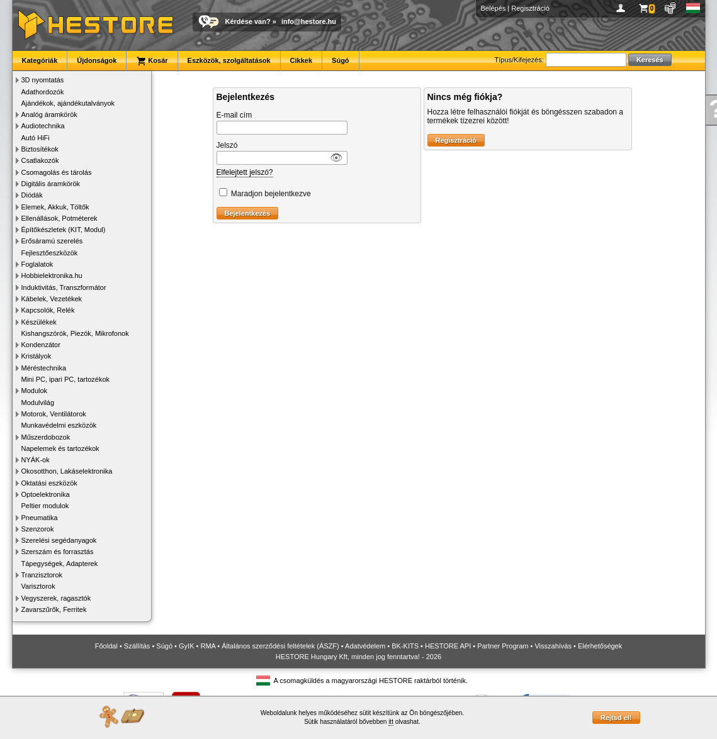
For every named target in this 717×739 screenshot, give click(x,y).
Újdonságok (96, 60)
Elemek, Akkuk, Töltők (55, 207)
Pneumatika (39, 517)
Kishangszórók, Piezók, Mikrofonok (75, 333)
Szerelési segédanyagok (59, 540)
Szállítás (137, 646)
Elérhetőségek (600, 646)
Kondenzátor (40, 344)
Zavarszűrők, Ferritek (54, 609)
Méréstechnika (44, 368)
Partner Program (502, 646)
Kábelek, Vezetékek (51, 299)
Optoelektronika (45, 494)
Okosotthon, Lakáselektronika (67, 471)
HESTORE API (448, 646)
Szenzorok (37, 529)
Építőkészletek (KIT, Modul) (63, 229)
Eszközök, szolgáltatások (229, 60)
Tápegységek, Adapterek (59, 563)
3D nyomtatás (42, 80)
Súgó (340, 60)
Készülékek (39, 322)
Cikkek (301, 60)
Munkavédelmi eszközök (59, 425)
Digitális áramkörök (51, 183)
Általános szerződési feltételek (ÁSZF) (280, 646)
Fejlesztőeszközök (49, 253)
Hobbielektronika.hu (51, 275)
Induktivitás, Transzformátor (63, 287)
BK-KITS (405, 646)
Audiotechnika (43, 126)
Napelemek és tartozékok (60, 448)
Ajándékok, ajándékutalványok (68, 103)
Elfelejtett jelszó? (245, 172)
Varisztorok (38, 586)
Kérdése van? (248, 21)
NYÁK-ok (35, 460)
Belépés (493, 8)
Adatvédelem (365, 646)
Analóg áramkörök (49, 114)
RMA (207, 646)
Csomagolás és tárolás (56, 172)
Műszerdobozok (46, 437)
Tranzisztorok (42, 575)
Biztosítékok (40, 149)
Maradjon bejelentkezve (271, 193)
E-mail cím (234, 115)
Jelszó (227, 145)
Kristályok (36, 356)
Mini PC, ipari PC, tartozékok (65, 379)
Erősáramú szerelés (52, 241)
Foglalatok (37, 264)
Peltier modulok (45, 505)
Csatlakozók (40, 160)
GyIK (186, 646)
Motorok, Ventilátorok (53, 414)
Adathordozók (42, 92)
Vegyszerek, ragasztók (56, 598)
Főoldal (106, 646)
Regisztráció (530, 8)
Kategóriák (40, 60)
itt (390, 721)
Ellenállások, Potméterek (59, 218)
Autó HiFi (35, 138)
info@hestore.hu (308, 21)
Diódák (32, 195)
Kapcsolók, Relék (48, 310)
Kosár (151, 61)
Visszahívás (553, 646)
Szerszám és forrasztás (57, 551)
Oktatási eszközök (49, 483)
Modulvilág (38, 402)
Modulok (34, 390)
